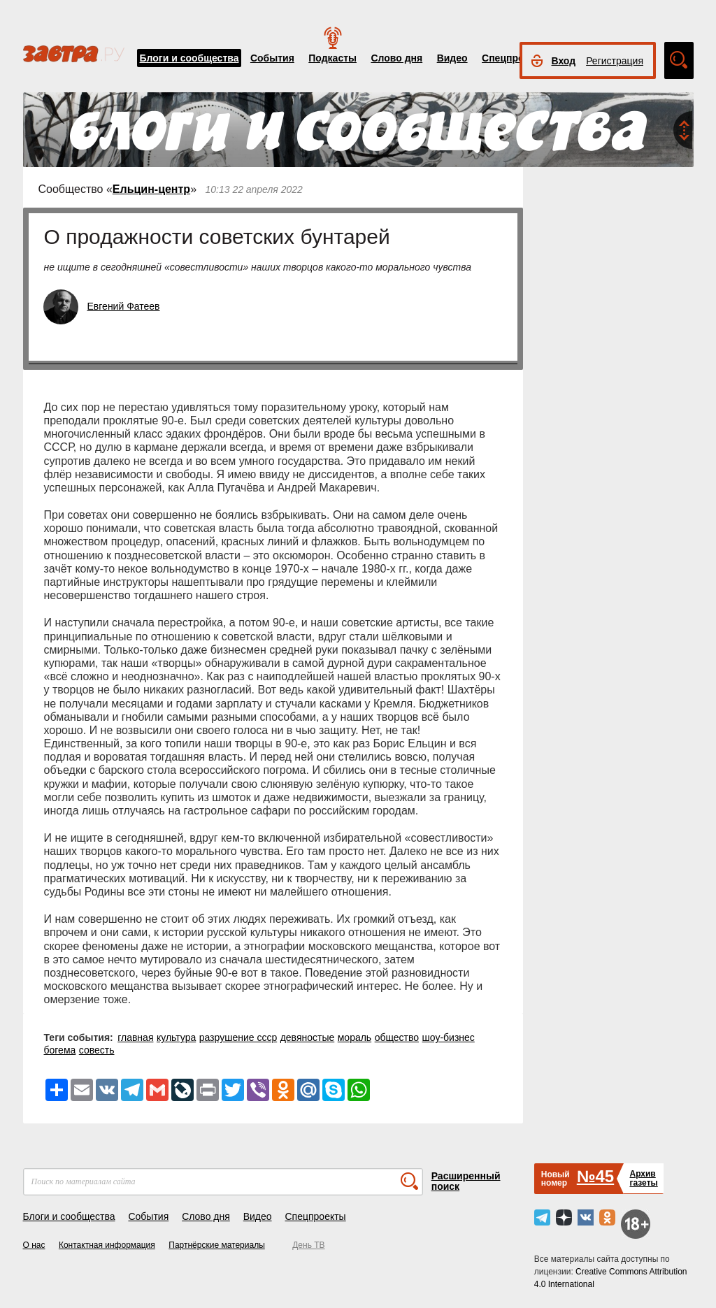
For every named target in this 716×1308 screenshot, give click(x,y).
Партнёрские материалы (217, 1245)
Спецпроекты (514, 58)
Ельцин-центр (151, 189)
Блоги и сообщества (189, 58)
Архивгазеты (643, 1178)
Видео (452, 58)
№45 (595, 1176)
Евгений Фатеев (123, 306)
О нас (34, 1245)
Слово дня (396, 58)
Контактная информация (107, 1245)
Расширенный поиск (466, 1181)
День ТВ (308, 1245)
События (272, 58)
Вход (564, 60)
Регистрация (614, 60)
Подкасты (332, 58)
